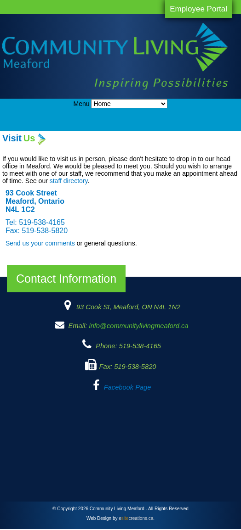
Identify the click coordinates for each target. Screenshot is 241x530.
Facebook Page (127, 387)
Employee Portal (198, 9)
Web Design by (119, 518)
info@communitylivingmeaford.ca (138, 325)
